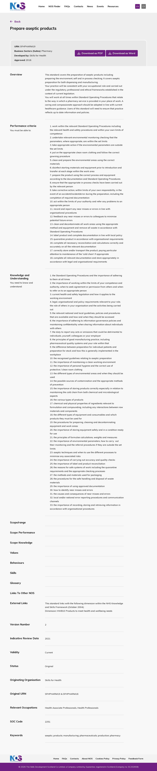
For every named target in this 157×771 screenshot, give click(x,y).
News (90, 6)
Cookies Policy (102, 758)
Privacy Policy (119, 758)
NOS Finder (54, 6)
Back (17, 21)
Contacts (78, 6)
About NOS (87, 758)
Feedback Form (136, 758)
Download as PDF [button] (92, 53)
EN (137, 6)
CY (143, 6)
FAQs (67, 6)
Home (42, 6)
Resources (113, 6)
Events (100, 6)
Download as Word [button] (124, 53)
